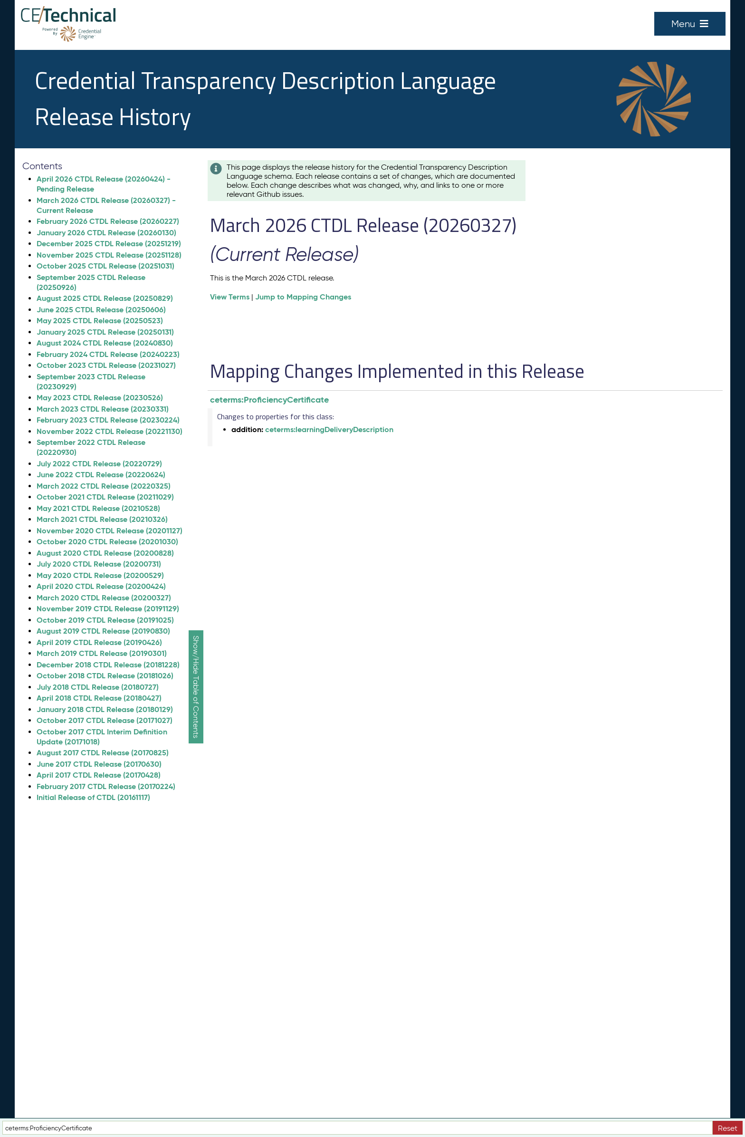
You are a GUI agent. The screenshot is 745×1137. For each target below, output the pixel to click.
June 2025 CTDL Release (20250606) (101, 310)
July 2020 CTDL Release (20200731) (99, 564)
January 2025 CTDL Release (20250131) (105, 332)
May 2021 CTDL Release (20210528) (98, 508)
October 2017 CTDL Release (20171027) (104, 720)
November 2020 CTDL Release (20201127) (109, 531)
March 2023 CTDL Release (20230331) (103, 409)
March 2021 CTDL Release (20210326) (102, 519)
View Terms (229, 297)
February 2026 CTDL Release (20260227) (108, 221)
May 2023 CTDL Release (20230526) (100, 398)
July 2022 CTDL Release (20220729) (99, 464)
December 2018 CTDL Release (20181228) (108, 665)
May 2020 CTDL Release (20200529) (100, 575)
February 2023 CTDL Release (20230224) (108, 420)
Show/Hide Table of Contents (196, 687)
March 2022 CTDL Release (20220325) (104, 486)
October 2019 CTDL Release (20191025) (105, 620)
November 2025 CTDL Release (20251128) (109, 255)
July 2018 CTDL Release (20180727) (98, 687)
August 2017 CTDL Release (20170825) (103, 753)
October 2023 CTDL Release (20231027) (106, 365)
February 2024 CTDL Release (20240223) (108, 354)
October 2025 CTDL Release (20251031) (105, 266)
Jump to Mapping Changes (303, 297)
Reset (727, 1128)
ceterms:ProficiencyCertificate (269, 399)
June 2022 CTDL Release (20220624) (101, 475)
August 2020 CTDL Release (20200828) (105, 553)
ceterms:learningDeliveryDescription (329, 429)
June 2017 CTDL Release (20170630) (99, 764)
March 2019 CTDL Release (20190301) (102, 653)
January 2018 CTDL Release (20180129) (105, 709)
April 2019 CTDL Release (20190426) (99, 642)
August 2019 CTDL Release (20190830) (103, 631)
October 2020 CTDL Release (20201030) (107, 542)
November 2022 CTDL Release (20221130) (109, 431)
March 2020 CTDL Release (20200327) (104, 598)
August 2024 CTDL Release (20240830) (105, 343)
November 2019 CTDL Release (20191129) (108, 609)
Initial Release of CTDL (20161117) (93, 797)
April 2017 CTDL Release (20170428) (99, 775)
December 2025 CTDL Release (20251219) (109, 244)
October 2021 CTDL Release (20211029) (105, 497)
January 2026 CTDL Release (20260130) (106, 233)
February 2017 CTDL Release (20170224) (106, 786)
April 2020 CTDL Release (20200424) (101, 586)
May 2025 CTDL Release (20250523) (100, 321)
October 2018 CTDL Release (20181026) (105, 676)
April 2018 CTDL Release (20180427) (99, 698)
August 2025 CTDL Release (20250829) (105, 298)
